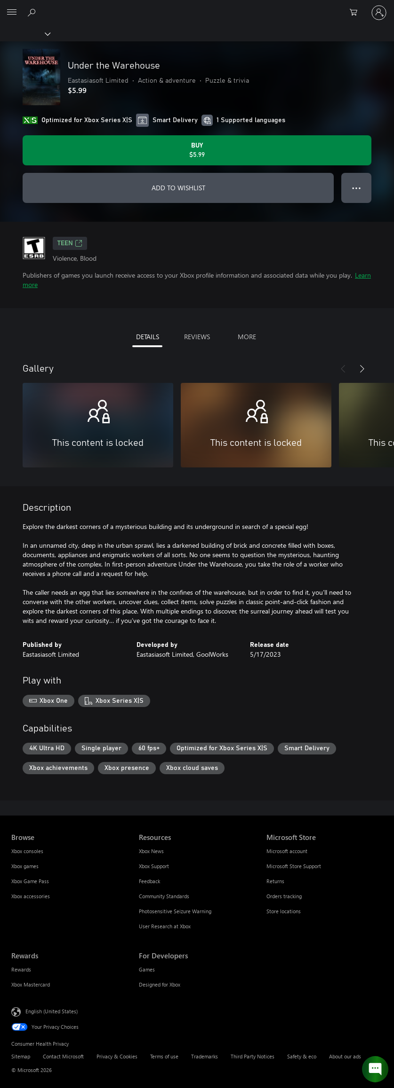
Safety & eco (301, 1056)
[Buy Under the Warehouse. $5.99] (197, 150)
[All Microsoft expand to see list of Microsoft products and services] (11, 12)
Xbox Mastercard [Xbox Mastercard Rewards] (30, 984)
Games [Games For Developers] (147, 969)
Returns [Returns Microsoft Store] (275, 881)
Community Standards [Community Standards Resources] (164, 896)
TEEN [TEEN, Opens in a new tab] (69, 243)
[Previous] (343, 368)
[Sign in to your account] (379, 12)
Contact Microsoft (63, 1056)
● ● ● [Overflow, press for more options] (356, 187)
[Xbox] (24, 33)
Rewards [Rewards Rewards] (21, 969)
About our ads (345, 1056)
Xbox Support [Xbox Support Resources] (154, 866)
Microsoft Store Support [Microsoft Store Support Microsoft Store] (293, 866)
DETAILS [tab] (147, 336)
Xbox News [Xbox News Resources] (151, 851)
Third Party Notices (252, 1056)
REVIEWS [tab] (197, 336)
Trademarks (204, 1056)
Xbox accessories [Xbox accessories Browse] (30, 896)
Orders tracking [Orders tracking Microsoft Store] (284, 896)
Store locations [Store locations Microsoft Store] (283, 911)
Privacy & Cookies (116, 1056)
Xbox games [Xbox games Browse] (25, 866)
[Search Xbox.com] (33, 12)
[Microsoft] (196, 7)
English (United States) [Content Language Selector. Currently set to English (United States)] (51, 1011)
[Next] (362, 368)
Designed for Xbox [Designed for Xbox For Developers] (159, 984)
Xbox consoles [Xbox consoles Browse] (27, 851)
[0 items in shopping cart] (356, 12)
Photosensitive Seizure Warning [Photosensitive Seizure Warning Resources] (175, 911)
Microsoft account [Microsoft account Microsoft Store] (286, 851)
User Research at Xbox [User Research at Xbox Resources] (165, 926)
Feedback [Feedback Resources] (149, 881)
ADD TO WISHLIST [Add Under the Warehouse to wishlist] (178, 187)
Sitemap (20, 1056)
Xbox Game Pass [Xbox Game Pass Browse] (30, 881)
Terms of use (164, 1056)
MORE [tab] (247, 336)
